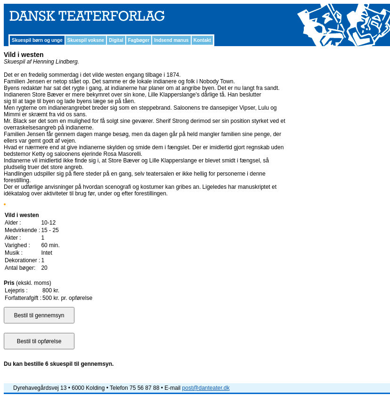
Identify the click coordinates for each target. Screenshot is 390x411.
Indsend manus (171, 40)
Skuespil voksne (85, 40)
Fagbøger (139, 40)
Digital (116, 40)
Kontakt (202, 40)
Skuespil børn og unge (37, 40)
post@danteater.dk (206, 388)
